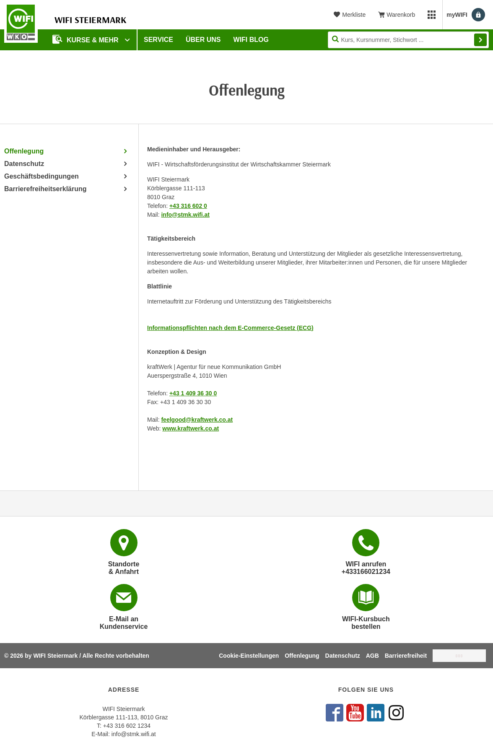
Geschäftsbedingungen (41, 176)
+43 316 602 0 (188, 205)
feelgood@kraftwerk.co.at (197, 419)
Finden (480, 40)
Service (158, 39)
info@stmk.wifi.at (185, 214)
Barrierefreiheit (406, 655)
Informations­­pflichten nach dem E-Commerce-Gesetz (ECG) (230, 327)
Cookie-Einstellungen (249, 655)
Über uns (203, 39)
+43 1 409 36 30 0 (193, 393)
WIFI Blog (251, 39)
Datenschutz (24, 163)
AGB (372, 655)
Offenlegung (24, 151)
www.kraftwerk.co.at (190, 428)
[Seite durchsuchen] (408, 39)
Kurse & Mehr (86, 39)
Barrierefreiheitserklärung (45, 188)
